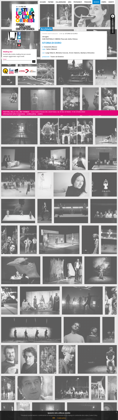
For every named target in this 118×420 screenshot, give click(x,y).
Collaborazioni (61, 2)
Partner (50, 2)
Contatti (111, 2)
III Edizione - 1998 (56, 33)
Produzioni (87, 2)
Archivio (96, 2)
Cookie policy (61, 418)
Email (4, 59)
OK (34, 61)
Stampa (103, 2)
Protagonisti (78, 2)
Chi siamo (43, 2)
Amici (69, 2)
